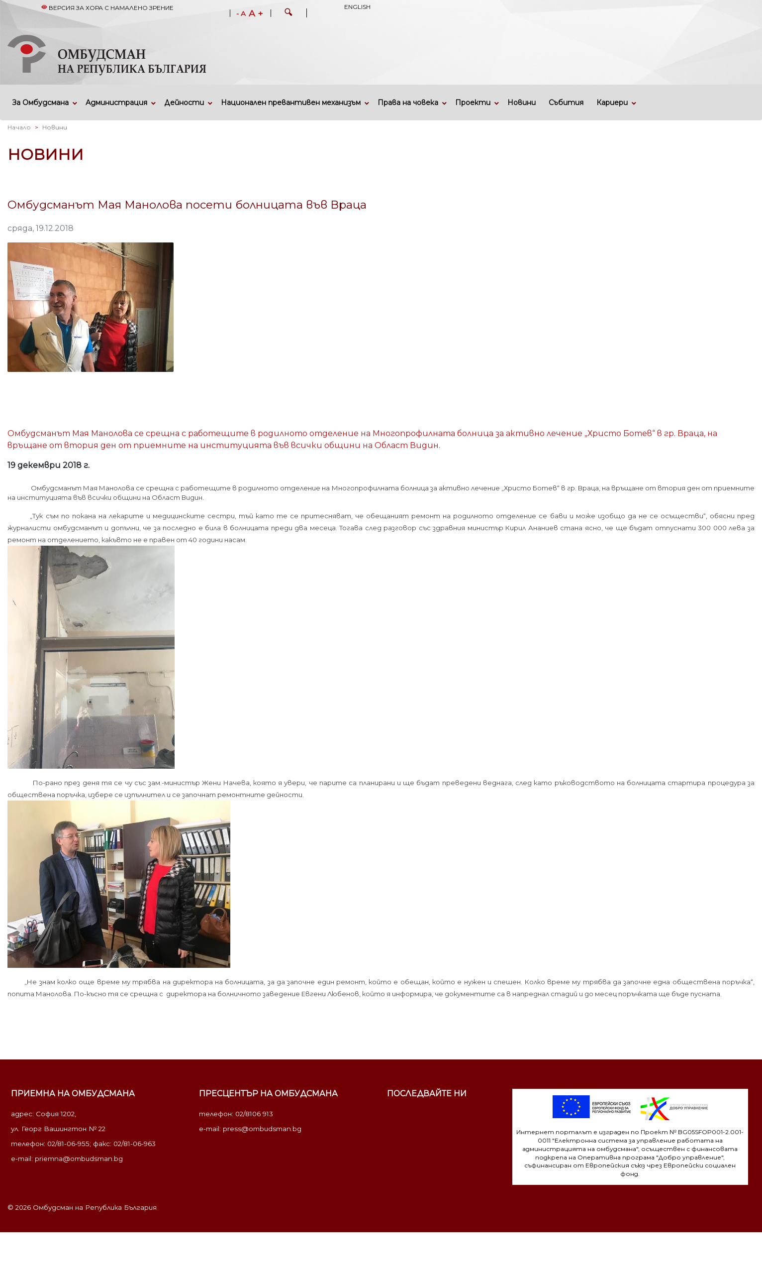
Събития (566, 102)
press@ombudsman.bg (262, 1129)
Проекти (472, 102)
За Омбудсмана (40, 102)
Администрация (116, 102)
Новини (521, 102)
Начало (19, 127)
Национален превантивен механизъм (291, 102)
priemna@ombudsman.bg (79, 1159)
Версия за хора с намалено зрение (107, 7)
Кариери (612, 102)
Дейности (184, 102)
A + (256, 13)
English (357, 6)
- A (241, 13)
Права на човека (408, 102)
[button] (288, 13)
